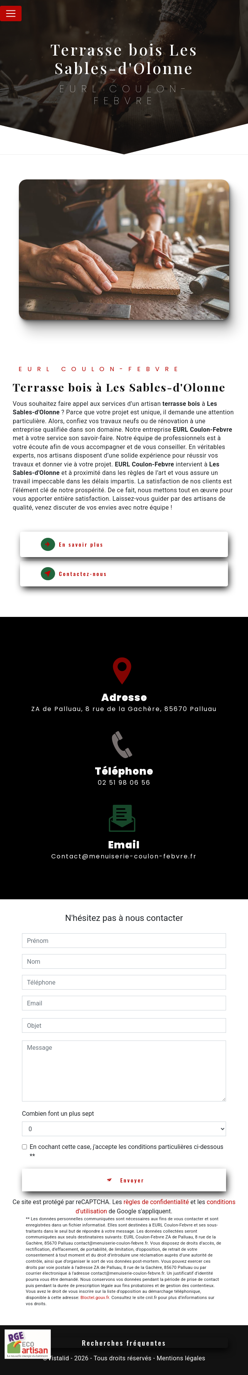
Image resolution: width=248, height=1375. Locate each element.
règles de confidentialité (156, 1202)
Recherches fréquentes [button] (124, 1343)
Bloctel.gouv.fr (94, 1297)
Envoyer (132, 1180)
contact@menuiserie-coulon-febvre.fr (124, 849)
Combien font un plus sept (58, 1113)
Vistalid (58, 1358)
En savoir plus (72, 544)
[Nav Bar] (11, 13)
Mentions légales (181, 1358)
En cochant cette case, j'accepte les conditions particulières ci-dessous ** (126, 1151)
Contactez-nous (74, 573)
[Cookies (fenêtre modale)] (2, 1370)
